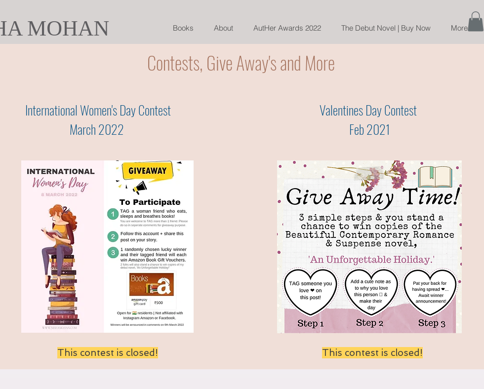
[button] (475, 21)
